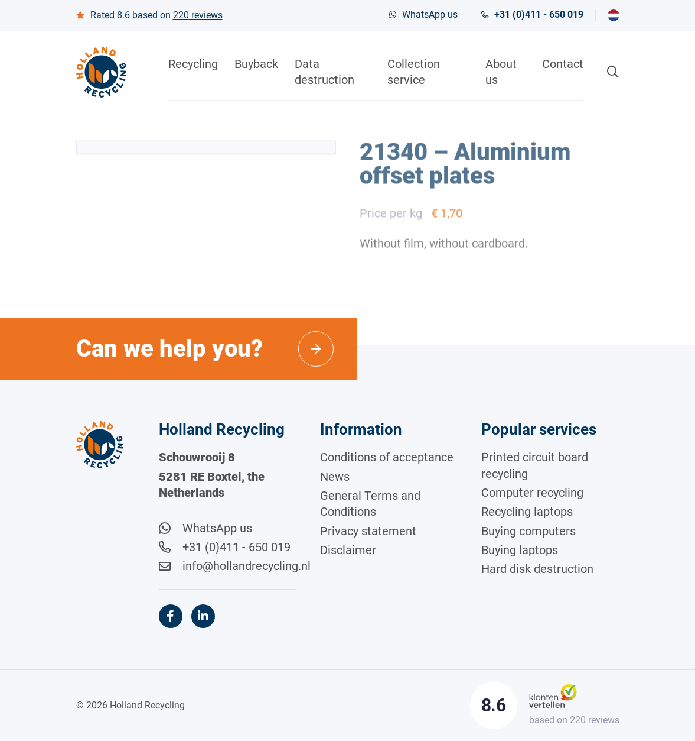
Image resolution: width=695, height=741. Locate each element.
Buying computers (528, 531)
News (335, 477)
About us (501, 72)
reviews (198, 15)
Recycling (193, 64)
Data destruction (324, 72)
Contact (562, 64)
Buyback (256, 64)
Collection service (413, 72)
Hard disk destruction (537, 569)
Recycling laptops (527, 511)
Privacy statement (368, 531)
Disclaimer (348, 550)
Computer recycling (532, 493)
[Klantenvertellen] (553, 695)
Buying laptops (519, 550)
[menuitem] (613, 15)
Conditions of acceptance (386, 457)
